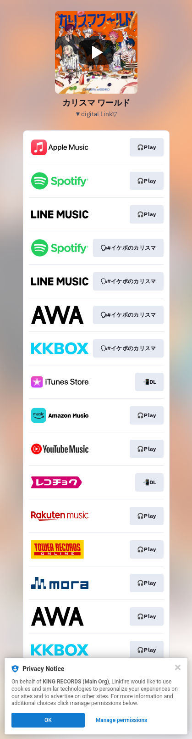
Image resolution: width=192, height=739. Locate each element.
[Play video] (96, 52)
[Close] (177, 667)
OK (48, 720)
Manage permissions (122, 720)
